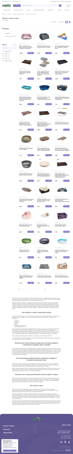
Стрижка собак (7, 10)
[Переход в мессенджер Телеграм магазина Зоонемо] (69, 443)
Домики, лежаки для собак (19, 14)
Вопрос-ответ (51, 10)
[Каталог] (17, 5)
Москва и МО (6, 1)
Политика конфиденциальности (64, 447)
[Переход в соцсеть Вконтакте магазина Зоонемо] (61, 443)
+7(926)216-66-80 (67, 438)
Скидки (28, 10)
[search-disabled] (23, 5)
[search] (60, 5)
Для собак (9, 14)
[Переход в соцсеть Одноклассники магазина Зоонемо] (65, 443)
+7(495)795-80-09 (15, 1)
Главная (4, 14)
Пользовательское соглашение (64, 446)
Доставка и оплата (18, 10)
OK (9, 450)
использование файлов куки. (9, 447)
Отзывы (59, 10)
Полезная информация (39, 10)
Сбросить (15, 44)
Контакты (67, 10)
